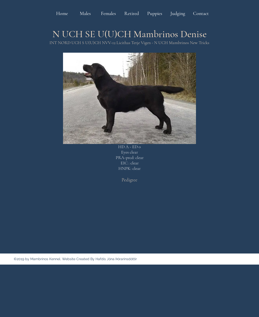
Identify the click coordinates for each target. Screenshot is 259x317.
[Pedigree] (129, 180)
